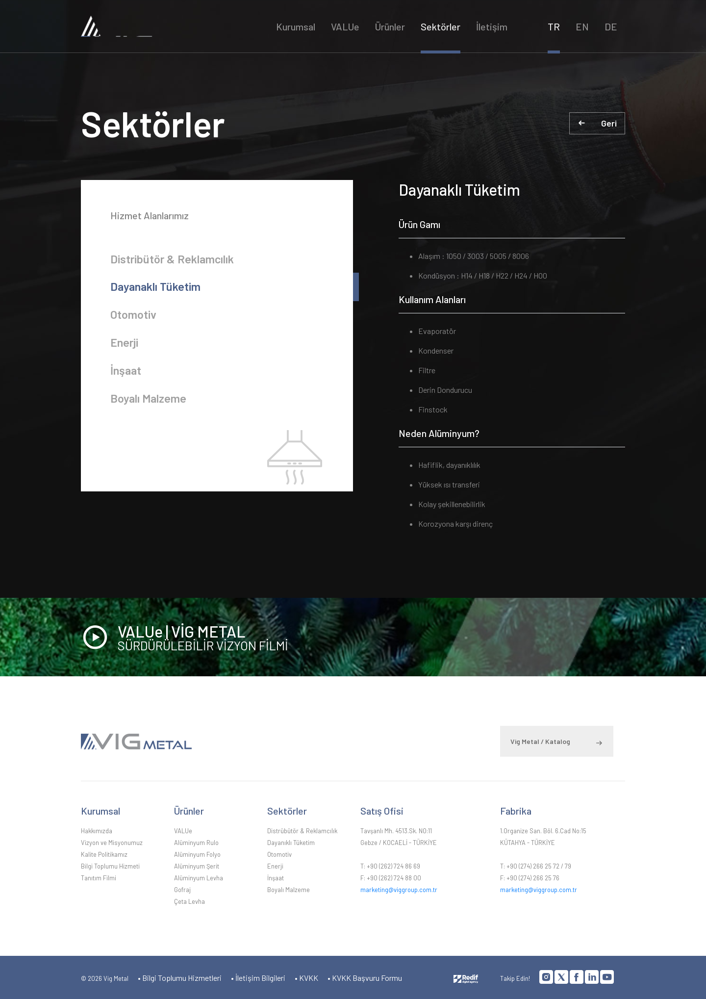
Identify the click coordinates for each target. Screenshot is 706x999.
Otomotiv (133, 317)
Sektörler (441, 27)
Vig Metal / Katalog (540, 741)
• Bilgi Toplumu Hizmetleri (180, 976)
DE (611, 27)
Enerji (124, 346)
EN (582, 27)
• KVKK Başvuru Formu (365, 976)
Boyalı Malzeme (149, 404)
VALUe (345, 27)
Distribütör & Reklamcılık (173, 259)
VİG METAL (162, 26)
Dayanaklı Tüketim (156, 288)
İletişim (492, 27)
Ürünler (390, 27)
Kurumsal (296, 27)
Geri (609, 123)
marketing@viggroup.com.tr (398, 889)
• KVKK (306, 976)
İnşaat (126, 375)
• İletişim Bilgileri (258, 976)
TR (554, 27)
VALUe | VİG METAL (371, 637)
